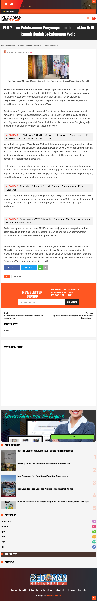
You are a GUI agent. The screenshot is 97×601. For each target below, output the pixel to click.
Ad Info (31, 590)
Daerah (3, 537)
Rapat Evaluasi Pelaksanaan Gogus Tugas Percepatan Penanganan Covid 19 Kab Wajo (45, 489)
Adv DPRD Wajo (6, 521)
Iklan (2, 547)
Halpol (3, 542)
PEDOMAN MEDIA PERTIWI (53, 595)
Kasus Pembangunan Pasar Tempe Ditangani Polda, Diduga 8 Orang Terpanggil (42, 476)
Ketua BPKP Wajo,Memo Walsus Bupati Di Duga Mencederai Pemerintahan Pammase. (45, 451)
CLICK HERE (72, 436)
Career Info (82, 590)
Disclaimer (72, 590)
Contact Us (23, 590)
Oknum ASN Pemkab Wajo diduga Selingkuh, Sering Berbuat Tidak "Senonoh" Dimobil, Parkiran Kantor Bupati (53, 501)
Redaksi (14, 590)
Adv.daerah (17, 277)
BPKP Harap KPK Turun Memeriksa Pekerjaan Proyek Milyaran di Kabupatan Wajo (43, 463)
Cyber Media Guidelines (44, 590)
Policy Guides (60, 590)
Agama (3, 531)
